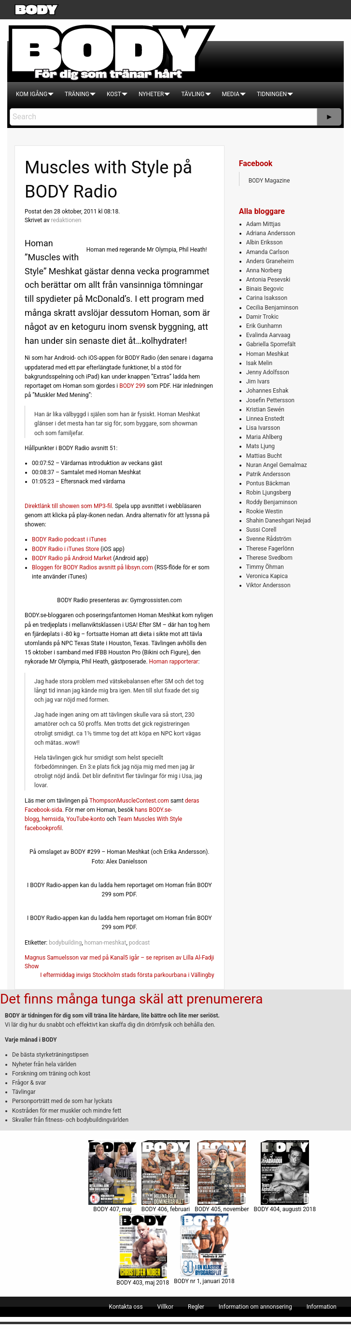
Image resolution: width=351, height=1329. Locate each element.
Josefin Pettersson (270, 400)
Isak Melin (259, 363)
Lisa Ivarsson (263, 427)
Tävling (192, 94)
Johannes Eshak (267, 390)
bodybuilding (65, 942)
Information (322, 1306)
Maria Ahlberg (264, 437)
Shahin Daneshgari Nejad (278, 520)
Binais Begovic (265, 288)
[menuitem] (31, 94)
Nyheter (151, 94)
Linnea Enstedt (265, 418)
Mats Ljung (260, 446)
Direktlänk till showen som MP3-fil (68, 506)
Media (230, 94)
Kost (114, 94)
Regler (196, 1306)
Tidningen (272, 94)
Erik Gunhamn (264, 326)
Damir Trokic (262, 316)
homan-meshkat (105, 942)
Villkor (165, 1306)
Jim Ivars (258, 381)
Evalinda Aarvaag (268, 335)
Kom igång (31, 94)
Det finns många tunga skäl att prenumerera (131, 999)
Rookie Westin (264, 511)
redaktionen (66, 220)
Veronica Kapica (267, 576)
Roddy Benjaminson (271, 502)
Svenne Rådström (269, 539)
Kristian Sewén (265, 409)
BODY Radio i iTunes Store (65, 549)
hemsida (53, 819)
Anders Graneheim (270, 261)
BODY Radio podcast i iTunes (69, 539)
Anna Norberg (264, 270)
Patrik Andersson (268, 474)
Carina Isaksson (266, 298)
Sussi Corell (261, 529)
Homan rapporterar (173, 661)
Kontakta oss (126, 1306)
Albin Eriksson (264, 242)
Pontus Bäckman (268, 483)
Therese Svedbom (269, 557)
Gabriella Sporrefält (271, 344)
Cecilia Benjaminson (272, 307)
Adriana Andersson (270, 233)
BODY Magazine (269, 180)
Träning (77, 94)
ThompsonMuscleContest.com (129, 800)
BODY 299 (132, 385)
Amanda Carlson (267, 252)
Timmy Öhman (265, 567)
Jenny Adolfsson (267, 372)
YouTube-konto (86, 819)
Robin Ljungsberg (268, 492)
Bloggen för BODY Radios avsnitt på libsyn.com (92, 567)
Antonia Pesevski (268, 279)
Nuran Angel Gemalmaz (276, 465)
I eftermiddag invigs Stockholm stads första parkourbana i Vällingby (127, 975)
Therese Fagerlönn (270, 548)
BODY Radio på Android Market (72, 558)
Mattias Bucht (264, 455)
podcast (139, 942)
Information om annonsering (255, 1306)
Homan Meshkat (267, 354)
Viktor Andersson (268, 585)
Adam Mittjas (263, 224)
